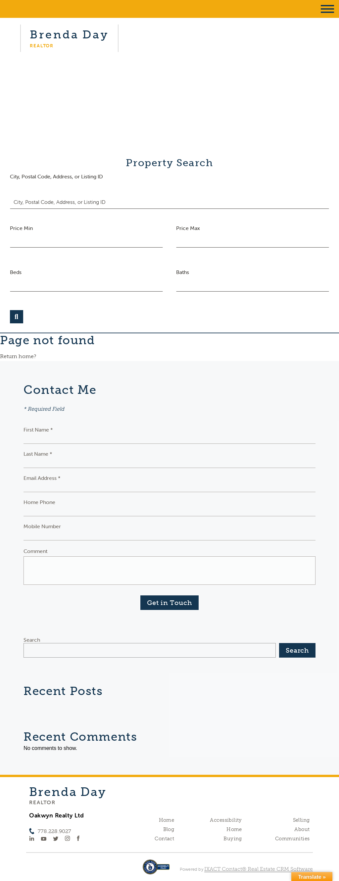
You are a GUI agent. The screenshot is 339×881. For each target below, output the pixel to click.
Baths (182, 272)
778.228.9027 (54, 831)
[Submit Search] (16, 316)
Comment (35, 551)
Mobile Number (42, 526)
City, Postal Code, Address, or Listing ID (56, 176)
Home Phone (39, 502)
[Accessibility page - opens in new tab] (156, 870)
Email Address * (42, 478)
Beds (16, 272)
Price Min (21, 228)
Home (166, 820)
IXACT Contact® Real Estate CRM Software (258, 869)
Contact (164, 839)
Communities (292, 839)
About (302, 829)
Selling (301, 820)
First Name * (38, 429)
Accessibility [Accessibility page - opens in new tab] (226, 820)
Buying (232, 839)
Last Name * (38, 453)
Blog (168, 829)
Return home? (18, 356)
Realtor (42, 802)
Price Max (188, 228)
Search (32, 639)
